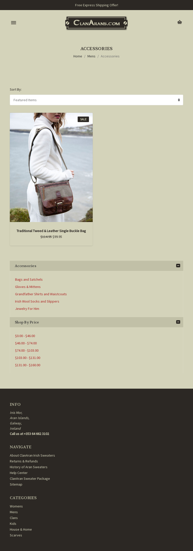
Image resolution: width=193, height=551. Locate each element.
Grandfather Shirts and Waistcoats (41, 294)
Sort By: (16, 89)
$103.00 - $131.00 (27, 357)
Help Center (19, 472)
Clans (14, 518)
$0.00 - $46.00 (25, 336)
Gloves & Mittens (28, 286)
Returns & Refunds (24, 461)
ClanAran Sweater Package (30, 478)
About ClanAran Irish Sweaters (32, 455)
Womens (16, 506)
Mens (91, 56)
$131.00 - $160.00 (27, 365)
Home (77, 56)
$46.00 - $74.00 (26, 343)
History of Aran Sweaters (28, 467)
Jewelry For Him (27, 308)
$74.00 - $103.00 (26, 350)
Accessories (110, 56)
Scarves (16, 535)
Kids (13, 523)
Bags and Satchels (29, 279)
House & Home (21, 529)
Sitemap (16, 484)
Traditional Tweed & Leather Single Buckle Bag (51, 231)
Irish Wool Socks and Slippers (37, 301)
